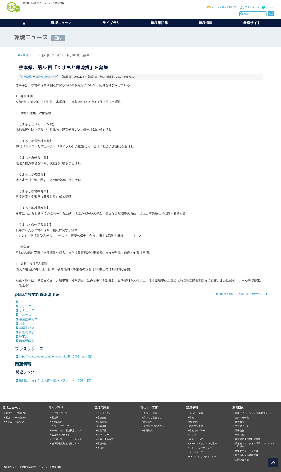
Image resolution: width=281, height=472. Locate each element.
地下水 (23, 336)
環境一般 (102, 443)
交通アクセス (242, 426)
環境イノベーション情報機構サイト (253, 413)
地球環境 (102, 426)
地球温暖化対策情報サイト (65, 443)
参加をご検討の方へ (153, 426)
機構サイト (252, 23)
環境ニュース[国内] (15, 413)
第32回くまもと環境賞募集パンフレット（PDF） (52, 380)
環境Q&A (194, 417)
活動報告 (148, 421)
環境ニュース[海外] (15, 417)
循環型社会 (26, 328)
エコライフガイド (60, 434)
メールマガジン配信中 (224, 7)
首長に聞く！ (58, 421)
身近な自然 (26, 332)
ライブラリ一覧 (59, 413)
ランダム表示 (104, 413)
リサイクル (26, 306)
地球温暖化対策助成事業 (248, 439)
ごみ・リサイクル (106, 434)
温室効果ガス (28, 319)
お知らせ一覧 (242, 417)
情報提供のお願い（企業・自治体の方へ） (240, 294)
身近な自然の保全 (46, 76)
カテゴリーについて (15, 421)
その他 (100, 447)
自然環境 (26, 76)
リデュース (26, 310)
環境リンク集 (196, 426)
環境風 (54, 417)
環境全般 (102, 417)
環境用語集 (159, 23)
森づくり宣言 (150, 413)
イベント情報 (196, 413)
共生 (22, 323)
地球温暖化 (26, 341)
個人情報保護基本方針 (246, 455)
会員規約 (148, 430)
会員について (196, 439)
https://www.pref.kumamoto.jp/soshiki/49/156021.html (53, 356)
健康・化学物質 (105, 439)
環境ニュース (30, 55)
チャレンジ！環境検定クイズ (66, 430)
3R (21, 302)
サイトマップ (252, 7)
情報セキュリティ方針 (246, 451)
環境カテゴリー (197, 430)
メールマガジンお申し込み (203, 443)
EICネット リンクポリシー (203, 456)
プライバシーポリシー (200, 447)
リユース (25, 314)
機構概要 (239, 421)
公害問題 (102, 430)
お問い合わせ (242, 459)
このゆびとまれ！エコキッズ (66, 439)
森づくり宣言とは (152, 417)
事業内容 (239, 434)
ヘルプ (269, 7)
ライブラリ (111, 23)
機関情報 (193, 421)
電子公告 (239, 430)
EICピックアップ (60, 426)
